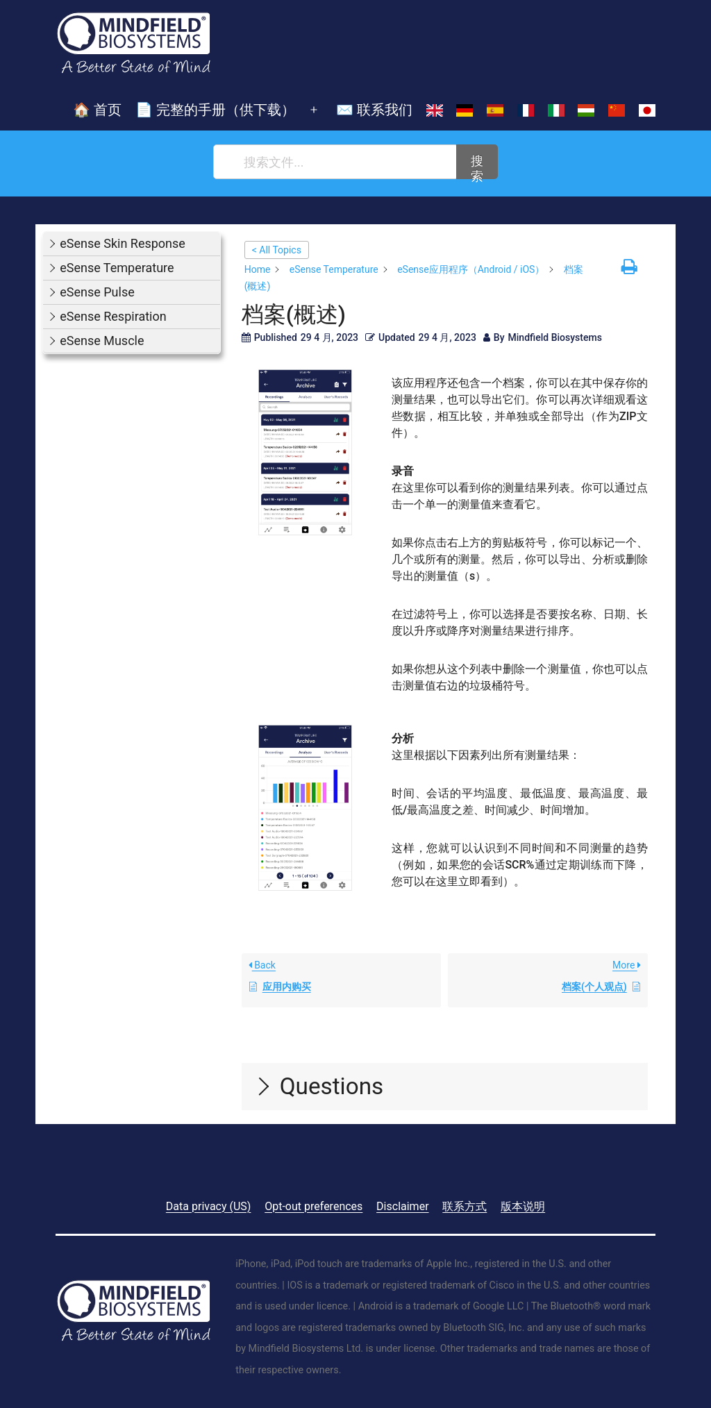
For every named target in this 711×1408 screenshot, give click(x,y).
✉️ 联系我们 (374, 109)
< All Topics (276, 249)
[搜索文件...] (335, 161)
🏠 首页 (97, 109)
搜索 (477, 166)
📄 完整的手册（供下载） (215, 109)
